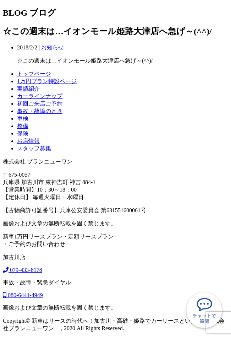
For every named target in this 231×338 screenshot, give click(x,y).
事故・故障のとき (39, 111)
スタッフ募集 (34, 148)
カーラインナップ (39, 96)
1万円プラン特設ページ (47, 81)
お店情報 (28, 141)
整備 (22, 126)
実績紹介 (28, 89)
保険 (22, 133)
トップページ (34, 74)
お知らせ (52, 47)
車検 (22, 119)
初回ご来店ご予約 (39, 104)
